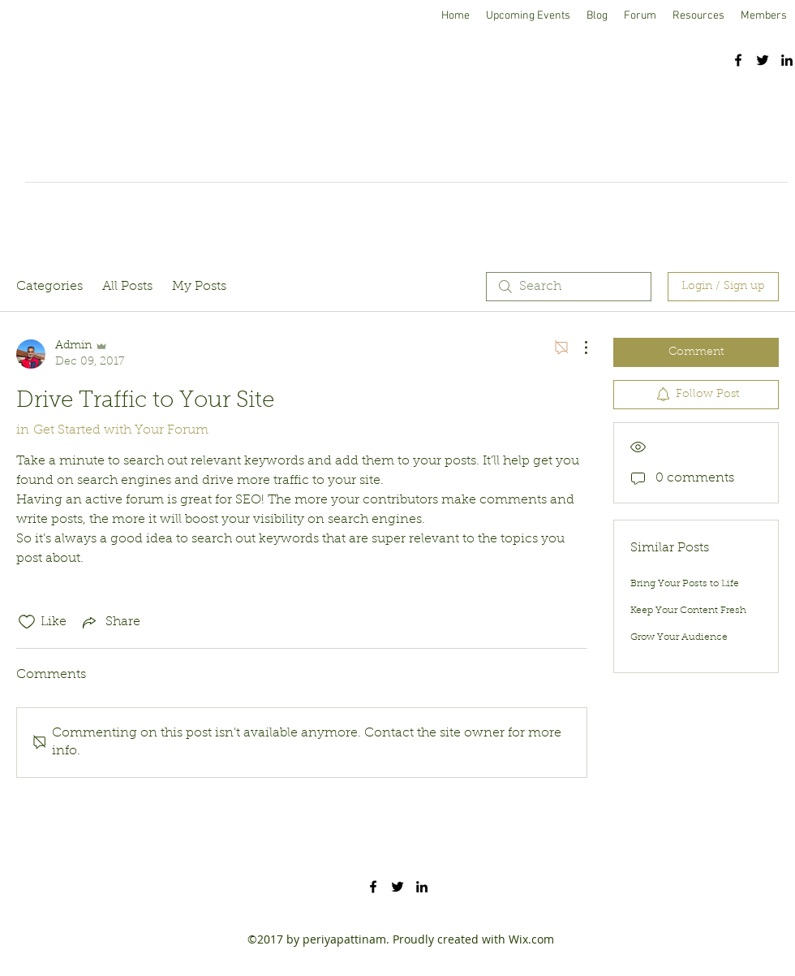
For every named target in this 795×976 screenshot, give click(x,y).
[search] (568, 286)
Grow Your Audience (679, 637)
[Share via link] (110, 622)
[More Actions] (577, 347)
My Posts (199, 286)
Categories (49, 286)
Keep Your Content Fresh (688, 610)
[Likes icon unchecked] (26, 622)
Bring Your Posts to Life (684, 584)
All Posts (127, 286)
